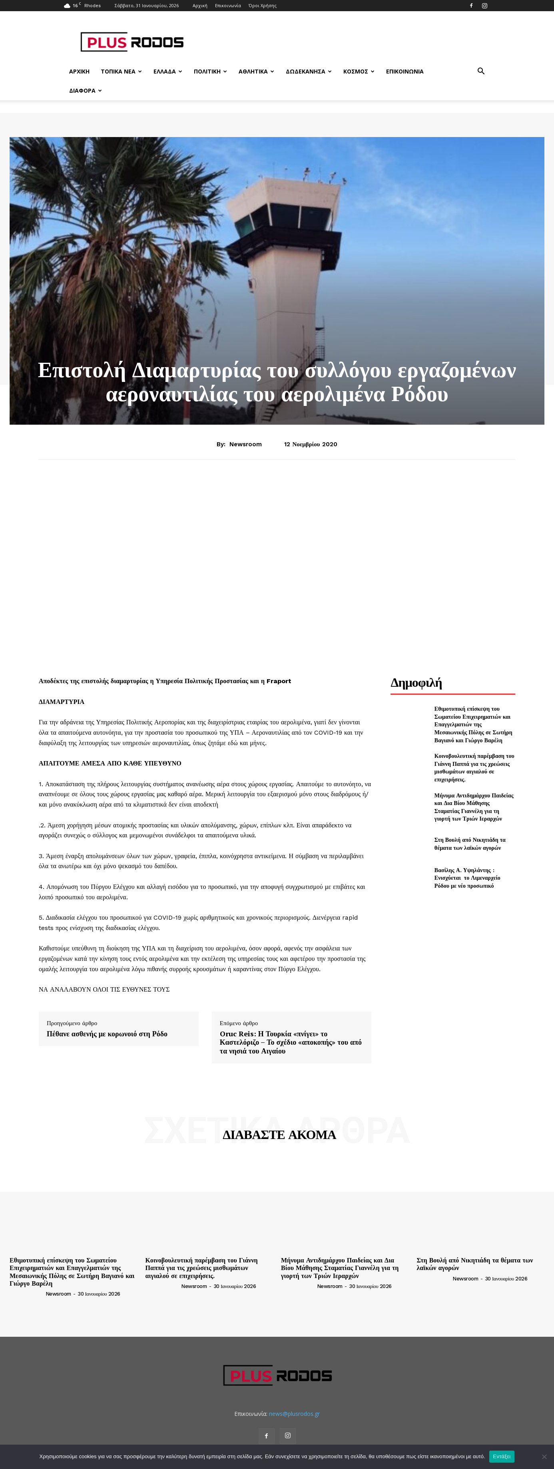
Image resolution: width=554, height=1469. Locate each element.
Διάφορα (85, 90)
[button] (480, 72)
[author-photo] (27, 1293)
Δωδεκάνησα (309, 71)
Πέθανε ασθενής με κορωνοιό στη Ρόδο (107, 1034)
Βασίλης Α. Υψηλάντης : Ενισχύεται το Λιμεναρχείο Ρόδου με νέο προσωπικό (468, 877)
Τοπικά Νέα (121, 71)
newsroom (245, 444)
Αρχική (200, 5)
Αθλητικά (256, 71)
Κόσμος (359, 71)
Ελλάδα (167, 71)
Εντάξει (502, 1456)
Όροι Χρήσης (263, 5)
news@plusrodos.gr (294, 1413)
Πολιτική (210, 71)
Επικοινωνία (228, 5)
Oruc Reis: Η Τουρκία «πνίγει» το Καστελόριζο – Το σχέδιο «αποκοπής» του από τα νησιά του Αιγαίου (291, 1043)
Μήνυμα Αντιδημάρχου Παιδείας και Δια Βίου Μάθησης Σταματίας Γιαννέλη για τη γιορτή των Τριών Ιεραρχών (474, 807)
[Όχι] (544, 1457)
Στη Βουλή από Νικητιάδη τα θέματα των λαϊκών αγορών (470, 843)
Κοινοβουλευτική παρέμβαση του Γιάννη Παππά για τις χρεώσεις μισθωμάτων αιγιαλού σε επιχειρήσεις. (474, 767)
